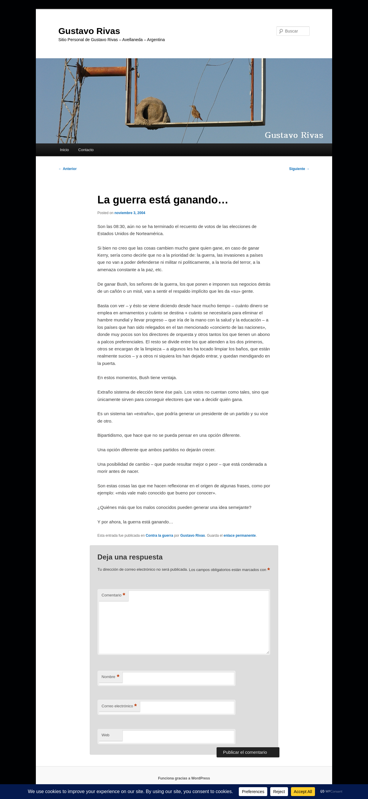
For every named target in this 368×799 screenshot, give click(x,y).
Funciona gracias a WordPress (184, 778)
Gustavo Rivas (89, 31)
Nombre (110, 677)
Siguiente (299, 169)
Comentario (113, 595)
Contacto (86, 150)
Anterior (67, 169)
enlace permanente (239, 535)
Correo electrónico (119, 706)
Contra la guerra (159, 535)
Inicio (64, 150)
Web (106, 735)
